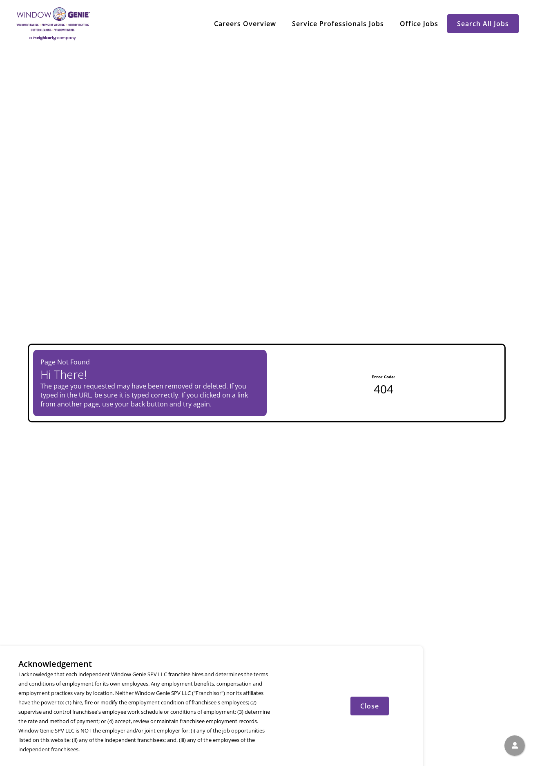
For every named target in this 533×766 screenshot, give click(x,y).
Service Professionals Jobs (338, 23)
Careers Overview (245, 23)
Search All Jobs (483, 23)
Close (369, 706)
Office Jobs (419, 23)
